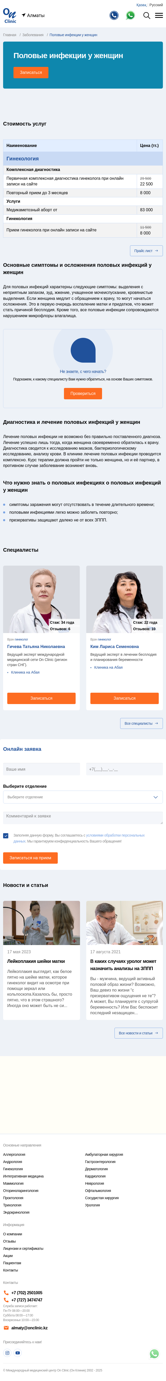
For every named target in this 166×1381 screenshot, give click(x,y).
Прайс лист (146, 251)
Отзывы (9, 1241)
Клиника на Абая (25, 672)
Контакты (10, 1270)
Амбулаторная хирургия (104, 1154)
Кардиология (95, 1176)
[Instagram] (7, 1352)
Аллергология (14, 1154)
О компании (12, 1234)
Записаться (31, 72)
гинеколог (21, 639)
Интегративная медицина (23, 1176)
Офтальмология (98, 1191)
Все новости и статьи (138, 1033)
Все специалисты (141, 723)
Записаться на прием (30, 857)
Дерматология (96, 1169)
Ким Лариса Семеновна (114, 646)
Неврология (94, 1183)
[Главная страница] (9, 15)
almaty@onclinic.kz (25, 1328)
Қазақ (141, 5)
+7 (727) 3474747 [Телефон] (22, 1300)
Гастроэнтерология (100, 1162)
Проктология (13, 1198)
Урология (92, 1205)
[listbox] (83, 797)
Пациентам (12, 1263)
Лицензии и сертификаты (23, 1248)
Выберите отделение (25, 786)
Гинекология (22, 158)
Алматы (33, 15)
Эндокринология (16, 1212)
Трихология (12, 1205)
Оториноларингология (20, 1191)
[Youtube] (17, 1352)
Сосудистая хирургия (102, 1198)
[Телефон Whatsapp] (131, 15)
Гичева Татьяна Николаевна (36, 646)
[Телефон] (115, 15)
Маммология (13, 1183)
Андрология (12, 1162)
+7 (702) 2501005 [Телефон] (22, 1293)
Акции (8, 1256)
